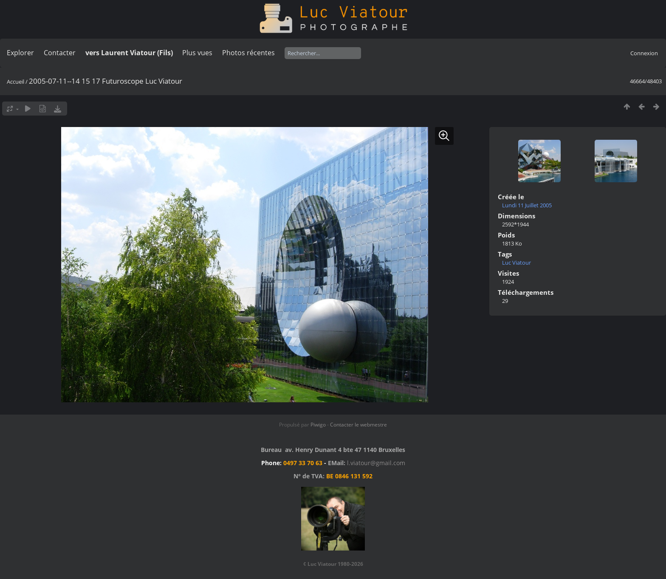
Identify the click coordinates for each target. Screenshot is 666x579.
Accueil (15, 81)
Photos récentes (248, 52)
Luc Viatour (516, 262)
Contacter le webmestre (358, 424)
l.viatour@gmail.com (376, 463)
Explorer (20, 52)
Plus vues (197, 52)
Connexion (644, 53)
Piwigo (318, 424)
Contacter (60, 52)
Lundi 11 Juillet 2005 (527, 205)
